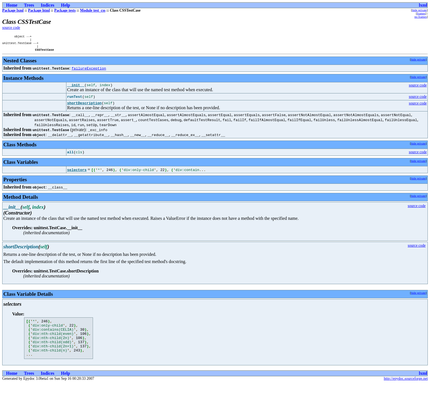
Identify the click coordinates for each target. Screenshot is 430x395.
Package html (39, 10)
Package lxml (13, 10)
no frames (421, 16)
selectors (77, 174)
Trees (29, 5)
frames (421, 13)
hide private (419, 10)
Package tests (65, 10)
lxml (423, 5)
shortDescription (84, 107)
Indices (47, 5)
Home (11, 5)
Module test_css (92, 10)
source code (11, 28)
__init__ (75, 88)
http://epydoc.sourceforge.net (406, 390)
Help (65, 5)
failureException (89, 70)
